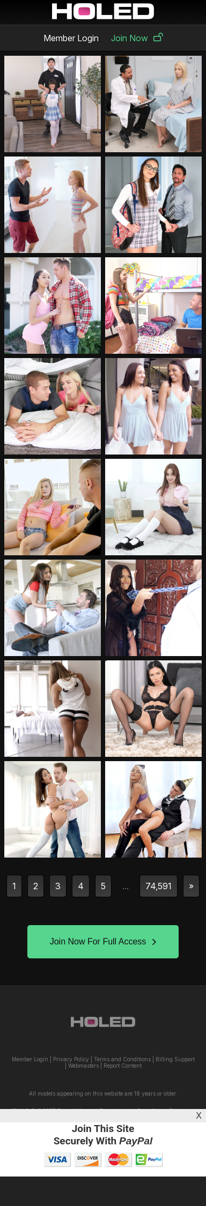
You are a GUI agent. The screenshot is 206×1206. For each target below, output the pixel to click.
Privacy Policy (71, 1059)
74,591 (158, 886)
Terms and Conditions (122, 1059)
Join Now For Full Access (103, 941)
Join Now (137, 38)
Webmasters (83, 1065)
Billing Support (175, 1059)
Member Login (71, 38)
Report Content (123, 1065)
